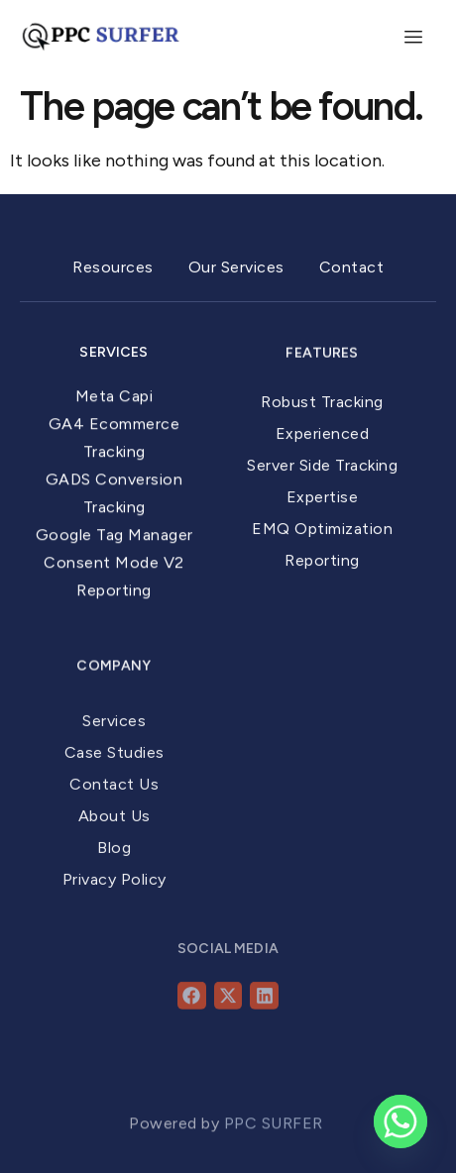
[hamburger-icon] (414, 37)
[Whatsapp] (400, 1121)
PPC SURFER (276, 1134)
